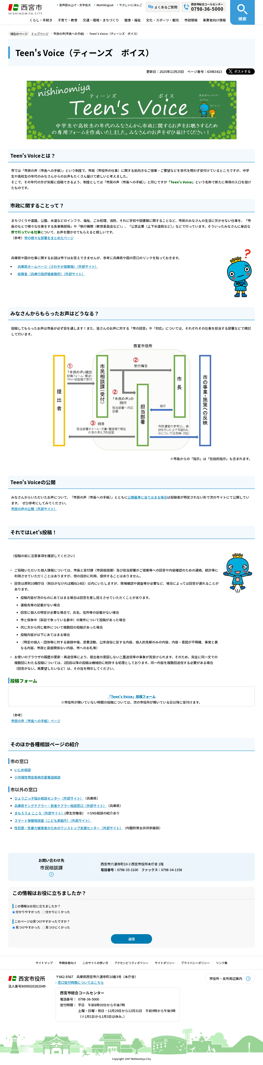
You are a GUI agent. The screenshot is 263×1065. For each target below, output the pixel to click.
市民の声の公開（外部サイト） (34, 508)
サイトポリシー (165, 963)
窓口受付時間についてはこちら (81, 982)
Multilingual (105, 5)
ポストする (242, 71)
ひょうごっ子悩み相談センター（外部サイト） (48, 798)
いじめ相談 (22, 769)
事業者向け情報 (214, 20)
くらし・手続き (40, 20)
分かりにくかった (57, 912)
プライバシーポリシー (195, 963)
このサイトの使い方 (95, 963)
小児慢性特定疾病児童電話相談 (37, 777)
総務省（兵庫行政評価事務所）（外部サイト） (51, 273)
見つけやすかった (28, 927)
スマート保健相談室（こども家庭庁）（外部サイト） (53, 820)
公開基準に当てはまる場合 (147, 497)
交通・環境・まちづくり (101, 20)
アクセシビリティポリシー (131, 963)
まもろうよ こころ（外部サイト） (39, 813)
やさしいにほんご (130, 5)
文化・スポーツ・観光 (162, 20)
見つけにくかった (57, 927)
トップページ (39, 34)
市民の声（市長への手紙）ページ (35, 720)
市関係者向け (67, 963)
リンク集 (221, 963)
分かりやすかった (28, 912)
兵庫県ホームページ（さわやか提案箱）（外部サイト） (58, 266)
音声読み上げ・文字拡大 (75, 5)
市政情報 (190, 20)
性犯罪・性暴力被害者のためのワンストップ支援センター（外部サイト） (68, 827)
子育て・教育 (67, 20)
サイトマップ (44, 963)
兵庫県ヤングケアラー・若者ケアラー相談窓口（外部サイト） (60, 805)
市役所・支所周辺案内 (225, 978)
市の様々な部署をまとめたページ (49, 237)
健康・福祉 (132, 20)
